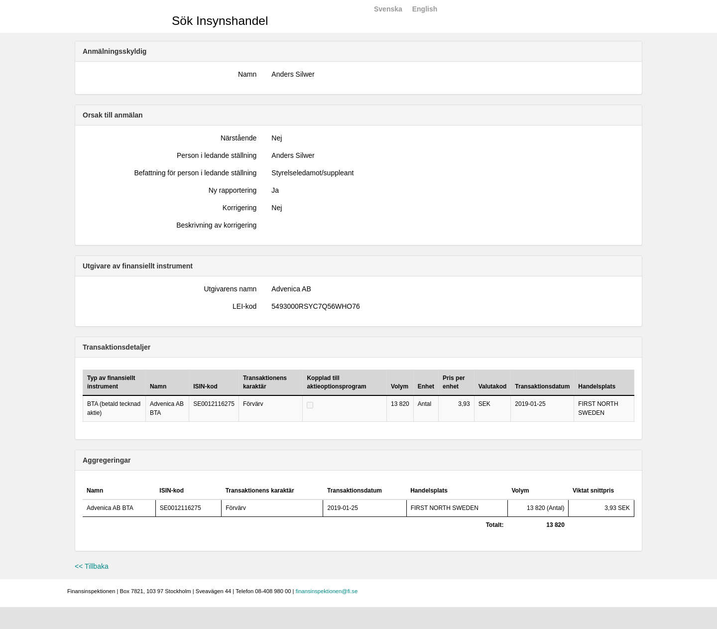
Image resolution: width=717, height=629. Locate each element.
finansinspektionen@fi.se (327, 591)
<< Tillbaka (92, 566)
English (425, 9)
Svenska (388, 9)
